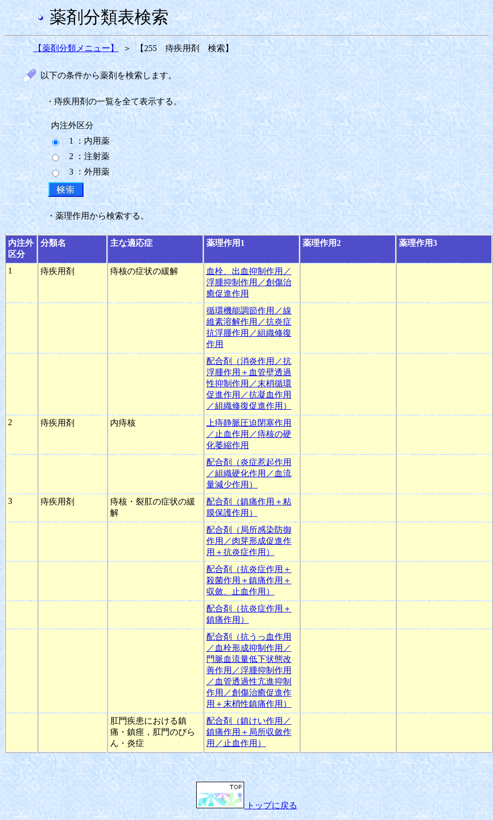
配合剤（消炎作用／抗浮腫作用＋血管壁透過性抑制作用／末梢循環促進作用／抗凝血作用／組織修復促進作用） (248, 383)
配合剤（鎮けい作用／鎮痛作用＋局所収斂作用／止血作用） (248, 732)
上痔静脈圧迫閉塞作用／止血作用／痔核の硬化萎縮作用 (248, 434)
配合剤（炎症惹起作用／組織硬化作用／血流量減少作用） (248, 473)
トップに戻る (246, 805)
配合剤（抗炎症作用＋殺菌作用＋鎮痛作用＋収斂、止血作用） (248, 580)
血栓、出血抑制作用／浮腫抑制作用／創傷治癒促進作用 (248, 282)
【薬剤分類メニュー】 (76, 48)
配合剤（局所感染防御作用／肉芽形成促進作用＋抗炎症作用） (248, 541)
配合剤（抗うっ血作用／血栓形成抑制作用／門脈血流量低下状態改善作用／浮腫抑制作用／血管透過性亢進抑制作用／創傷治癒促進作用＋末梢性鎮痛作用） (248, 670)
